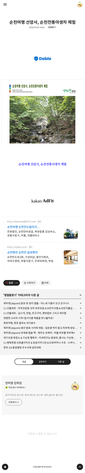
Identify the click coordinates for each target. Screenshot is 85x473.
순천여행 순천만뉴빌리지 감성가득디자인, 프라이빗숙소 (25, 227)
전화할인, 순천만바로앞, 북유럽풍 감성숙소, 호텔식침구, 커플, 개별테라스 (31, 233)
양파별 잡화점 (13, 383)
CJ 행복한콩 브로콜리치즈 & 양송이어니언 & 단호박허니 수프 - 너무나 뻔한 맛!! (42, 342)
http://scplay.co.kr (17, 247)
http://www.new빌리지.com (21, 221)
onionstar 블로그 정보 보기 (80, 4)
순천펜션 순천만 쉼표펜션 (22, 252)
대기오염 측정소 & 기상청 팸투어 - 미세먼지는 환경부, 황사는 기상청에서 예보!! (42, 337)
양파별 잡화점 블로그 (5, 467)
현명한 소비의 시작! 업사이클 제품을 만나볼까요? (29, 318)
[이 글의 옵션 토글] (17, 283)
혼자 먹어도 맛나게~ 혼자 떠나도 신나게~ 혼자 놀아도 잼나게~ (34, 395)
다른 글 (61, 361)
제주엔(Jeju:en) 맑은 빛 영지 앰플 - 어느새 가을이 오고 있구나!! (36, 303)
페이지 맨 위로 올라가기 (80, 467)
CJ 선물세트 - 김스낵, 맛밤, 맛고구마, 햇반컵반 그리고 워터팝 (35, 313)
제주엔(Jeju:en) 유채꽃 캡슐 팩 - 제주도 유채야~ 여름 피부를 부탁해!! (39, 332)
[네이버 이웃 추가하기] (45, 283)
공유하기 (42, 361)
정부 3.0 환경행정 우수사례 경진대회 (22, 347)
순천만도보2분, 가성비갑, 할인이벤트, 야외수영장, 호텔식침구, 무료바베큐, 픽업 (30, 259)
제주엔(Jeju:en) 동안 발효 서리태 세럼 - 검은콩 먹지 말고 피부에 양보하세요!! (42, 328)
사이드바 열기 (5, 4)
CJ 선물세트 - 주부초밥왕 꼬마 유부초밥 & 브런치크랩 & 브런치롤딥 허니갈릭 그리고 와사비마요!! (42, 308)
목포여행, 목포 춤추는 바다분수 (20, 323)
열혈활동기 (52, 27)
